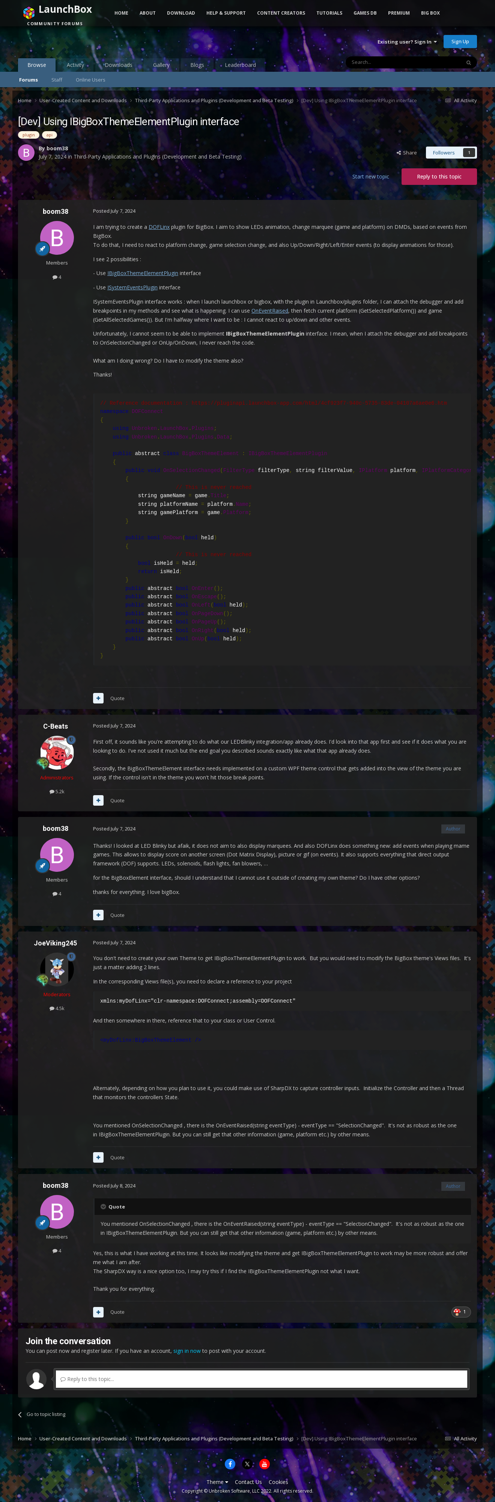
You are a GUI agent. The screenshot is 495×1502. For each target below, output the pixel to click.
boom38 (57, 148)
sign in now (187, 1350)
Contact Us (248, 1481)
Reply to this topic (439, 176)
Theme (217, 1481)
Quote (117, 698)
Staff (56, 79)
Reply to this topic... (87, 1379)
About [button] (148, 13)
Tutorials (329, 13)
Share (407, 152)
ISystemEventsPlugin (132, 287)
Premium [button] (399, 13)
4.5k (57, 1008)
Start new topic (370, 176)
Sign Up (460, 41)
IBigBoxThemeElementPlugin (142, 273)
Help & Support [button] (226, 13)
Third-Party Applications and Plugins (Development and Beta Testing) (158, 156)
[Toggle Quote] (104, 1207)
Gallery (161, 64)
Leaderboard (240, 64)
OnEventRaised (269, 310)
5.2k (57, 791)
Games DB (365, 13)
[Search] (385, 62)
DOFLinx (159, 226)
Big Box (430, 13)
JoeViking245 (55, 943)
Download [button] (181, 13)
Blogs (197, 64)
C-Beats (55, 726)
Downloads (118, 64)
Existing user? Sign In (407, 41)
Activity (75, 64)
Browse (36, 66)
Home (121, 13)
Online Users (90, 79)
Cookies (278, 1481)
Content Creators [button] (281, 13)
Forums (28, 79)
